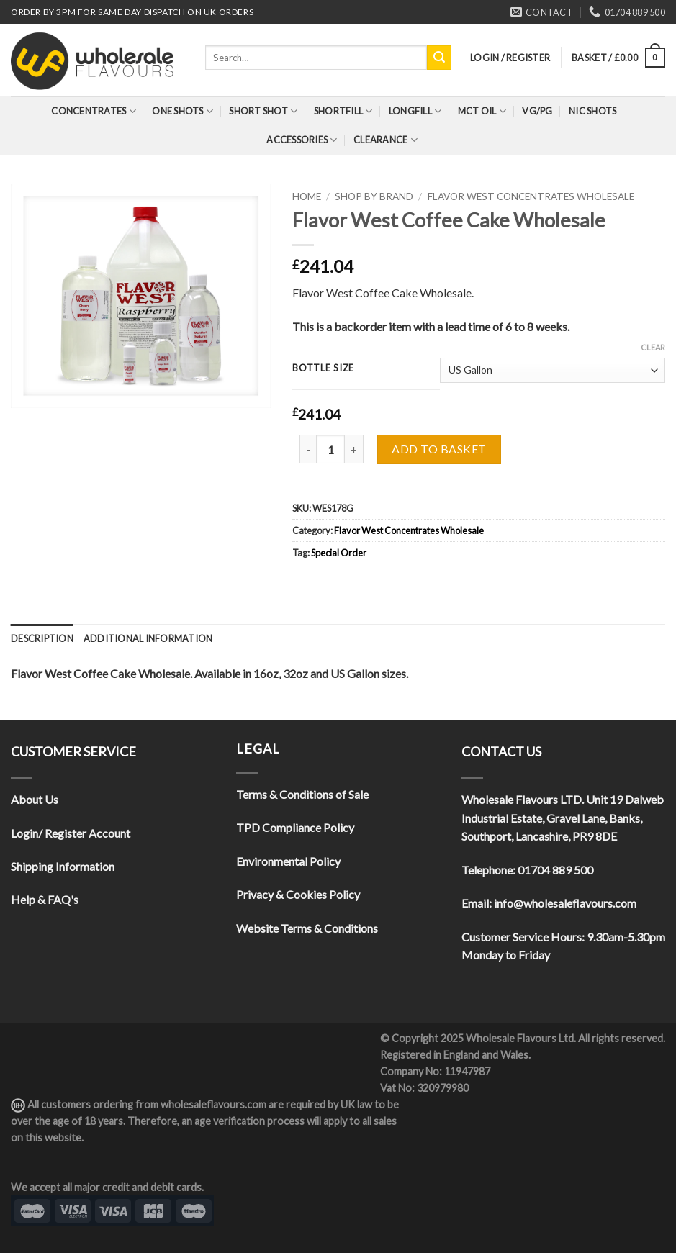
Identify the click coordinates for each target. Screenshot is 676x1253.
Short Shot (263, 111)
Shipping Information (62, 866)
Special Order (338, 552)
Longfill (415, 111)
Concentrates (93, 111)
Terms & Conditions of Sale (302, 794)
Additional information (148, 638)
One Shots (182, 111)
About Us (34, 799)
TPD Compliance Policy (295, 827)
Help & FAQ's (44, 899)
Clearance (385, 140)
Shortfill (343, 111)
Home (306, 196)
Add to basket (439, 449)
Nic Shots (592, 111)
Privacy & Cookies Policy (298, 894)
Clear (653, 347)
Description (42, 638)
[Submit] (439, 57)
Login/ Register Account (70, 833)
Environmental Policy (288, 861)
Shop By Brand (374, 196)
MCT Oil (482, 111)
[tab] (42, 638)
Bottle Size (323, 368)
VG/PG (537, 111)
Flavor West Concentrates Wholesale (531, 196)
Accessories (301, 140)
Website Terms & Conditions (307, 928)
